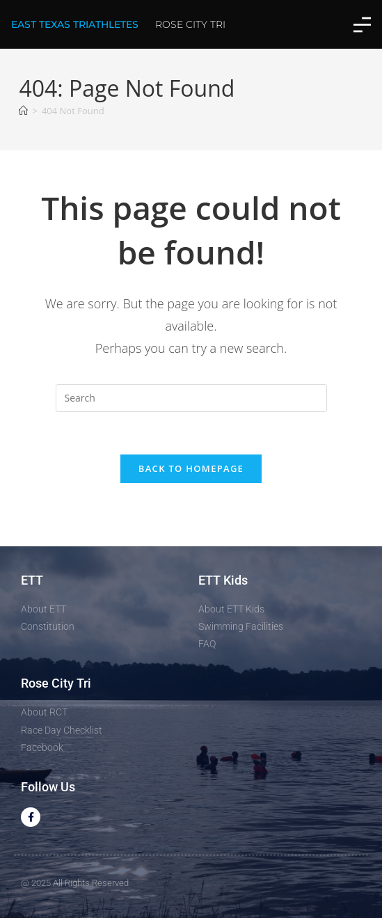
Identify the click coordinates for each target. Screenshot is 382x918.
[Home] (23, 110)
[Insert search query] (191, 398)
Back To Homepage (191, 468)
